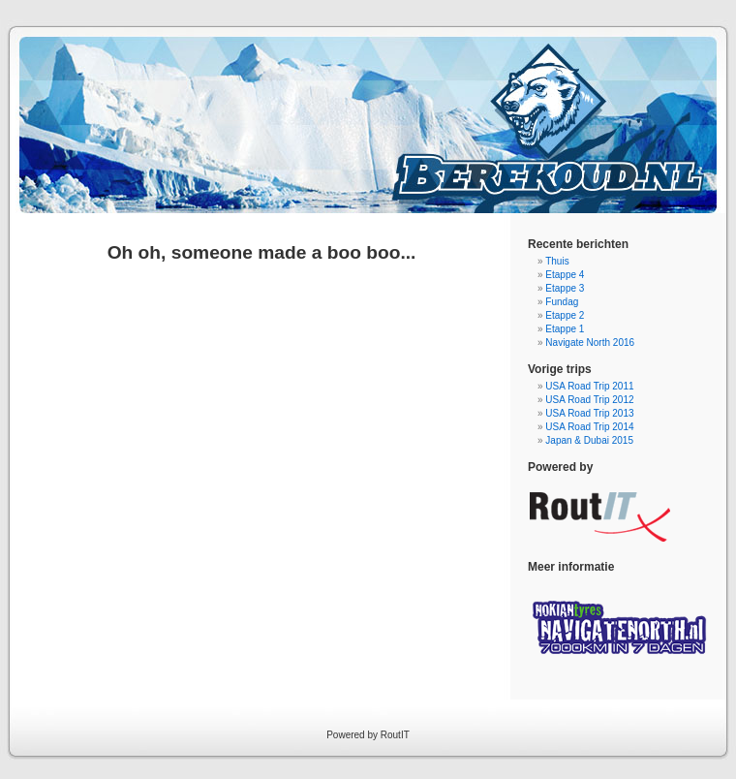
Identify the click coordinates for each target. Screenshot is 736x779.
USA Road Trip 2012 (589, 399)
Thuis (556, 261)
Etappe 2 (564, 315)
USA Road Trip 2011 (589, 386)
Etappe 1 (564, 329)
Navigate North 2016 (589, 342)
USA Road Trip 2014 (589, 426)
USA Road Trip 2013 (589, 413)
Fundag (561, 301)
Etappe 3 (564, 288)
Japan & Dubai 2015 (589, 440)
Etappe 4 (564, 274)
